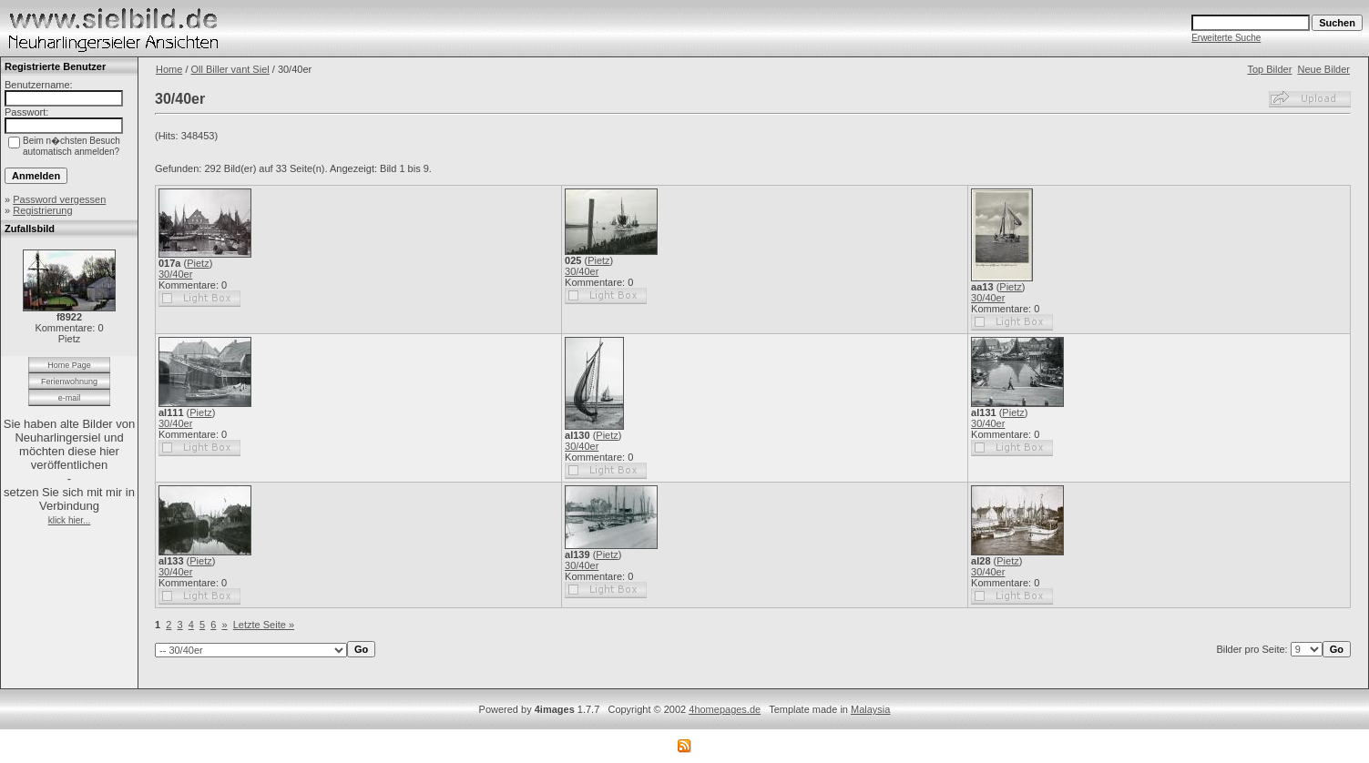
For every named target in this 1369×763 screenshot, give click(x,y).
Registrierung (42, 210)
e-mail (69, 397)
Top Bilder (1269, 69)
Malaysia (870, 709)
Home (169, 69)
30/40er (175, 274)
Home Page (69, 365)
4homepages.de (725, 709)
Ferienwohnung (69, 381)
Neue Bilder (1324, 69)
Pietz (198, 263)
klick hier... (69, 520)
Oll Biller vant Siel (230, 69)
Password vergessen (59, 199)
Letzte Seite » (263, 624)
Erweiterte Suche (1226, 38)
